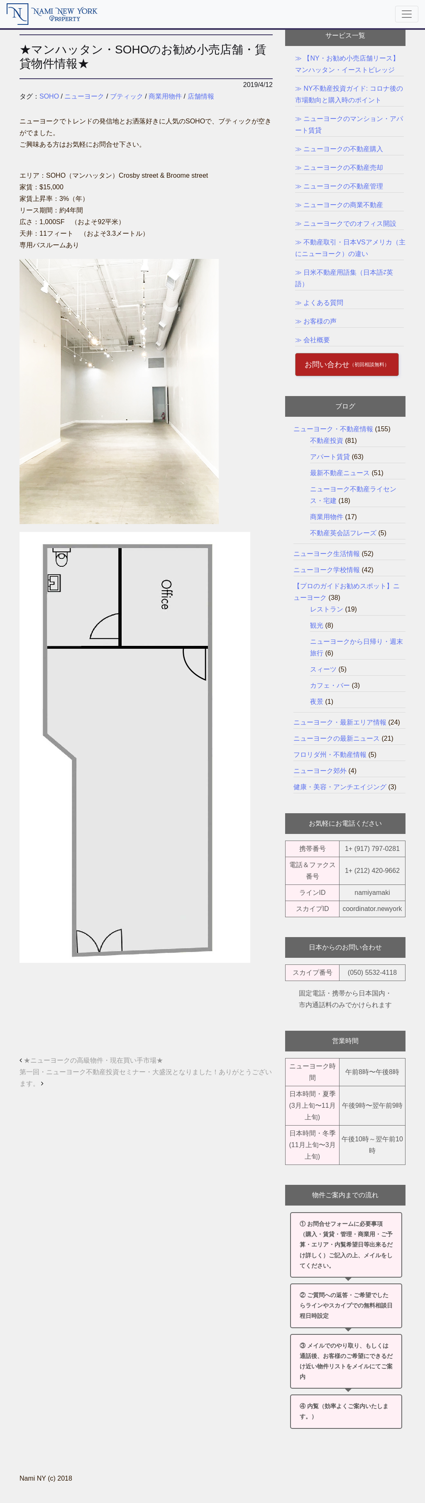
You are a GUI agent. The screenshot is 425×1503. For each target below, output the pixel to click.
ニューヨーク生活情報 (326, 553)
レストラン (326, 609)
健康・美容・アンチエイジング (339, 786)
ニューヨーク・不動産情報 (333, 429)
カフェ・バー (330, 685)
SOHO (49, 96)
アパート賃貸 (330, 456)
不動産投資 (326, 440)
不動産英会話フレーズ (343, 532)
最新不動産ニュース (340, 472)
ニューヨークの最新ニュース (336, 738)
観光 (316, 625)
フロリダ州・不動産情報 (329, 754)
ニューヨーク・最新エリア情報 (339, 722)
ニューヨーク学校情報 (326, 569)
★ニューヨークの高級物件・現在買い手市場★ (91, 1060)
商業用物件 (165, 96)
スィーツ (323, 669)
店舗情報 (201, 96)
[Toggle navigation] (406, 14)
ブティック (126, 96)
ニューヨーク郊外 (320, 770)
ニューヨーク (84, 96)
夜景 (316, 701)
